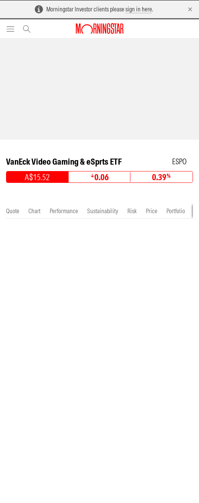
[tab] (12, 211)
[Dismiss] (190, 9)
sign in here (138, 9)
